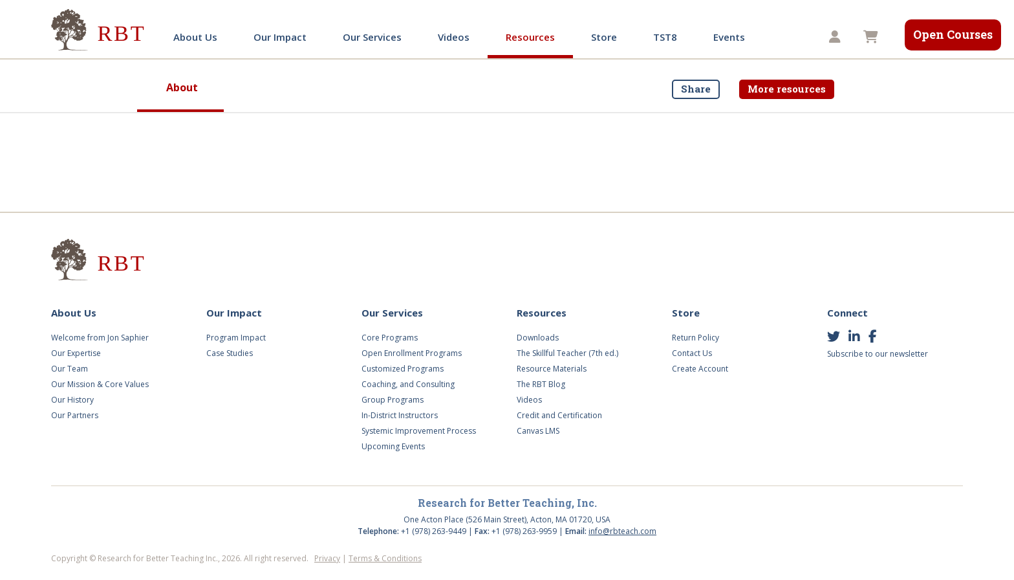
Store (604, 36)
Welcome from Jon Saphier (100, 337)
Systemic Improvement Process (418, 430)
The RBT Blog (541, 384)
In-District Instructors (399, 415)
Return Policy (695, 337)
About (182, 87)
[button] (836, 37)
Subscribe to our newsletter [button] (877, 353)
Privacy (327, 558)
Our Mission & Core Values (100, 384)
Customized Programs (402, 368)
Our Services (372, 36)
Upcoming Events (393, 446)
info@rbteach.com (622, 531)
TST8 (665, 36)
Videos (453, 36)
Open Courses (953, 34)
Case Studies (229, 353)
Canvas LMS (538, 430)
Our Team (69, 368)
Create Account (700, 368)
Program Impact (236, 337)
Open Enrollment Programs (411, 353)
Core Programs (389, 337)
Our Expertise (76, 353)
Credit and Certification (559, 415)
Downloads (538, 337)
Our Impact (280, 36)
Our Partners (74, 415)
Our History (72, 399)
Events (729, 36)
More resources (787, 88)
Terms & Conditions (385, 558)
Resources (530, 36)
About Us (195, 36)
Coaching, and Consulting (408, 384)
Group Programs (392, 399)
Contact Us (692, 353)
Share (696, 88)
